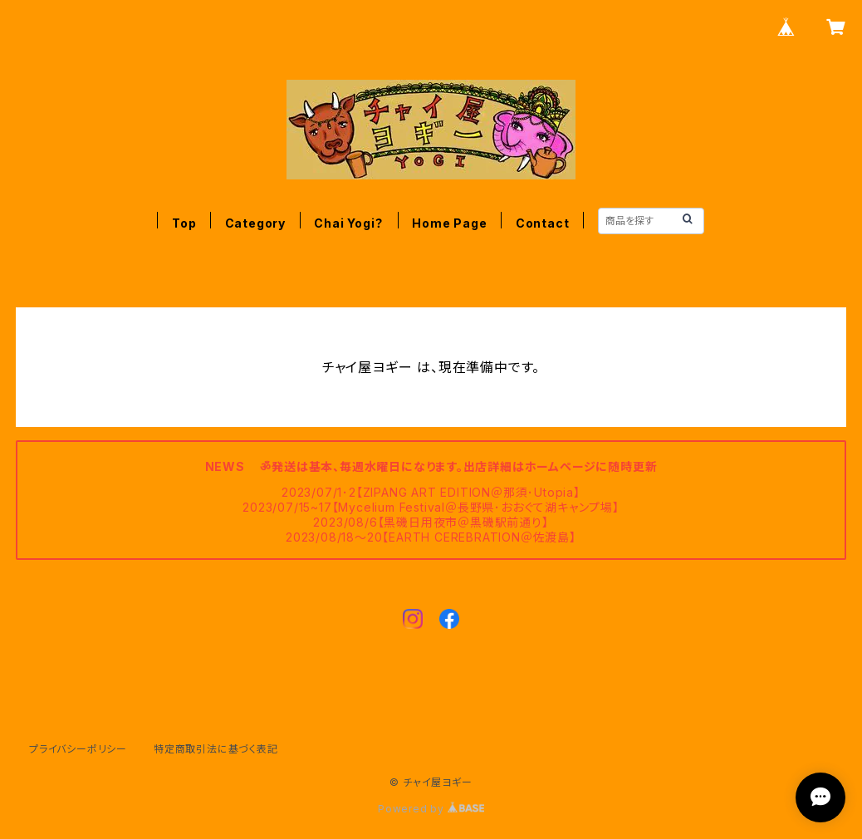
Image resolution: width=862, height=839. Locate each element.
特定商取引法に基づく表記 (216, 749)
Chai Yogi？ (349, 223)
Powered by (431, 808)
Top (184, 223)
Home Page (449, 223)
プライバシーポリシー (78, 749)
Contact (543, 223)
